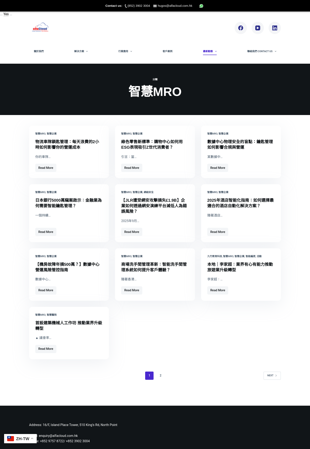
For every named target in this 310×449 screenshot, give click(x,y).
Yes (6, 14)
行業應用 (125, 51)
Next (272, 373)
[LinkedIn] (275, 28)
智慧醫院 (52, 313)
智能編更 (250, 255)
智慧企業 (52, 133)
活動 (259, 255)
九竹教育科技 (214, 255)
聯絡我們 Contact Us (262, 51)
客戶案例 (167, 51)
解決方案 (81, 51)
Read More (45, 166)
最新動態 (210, 51)
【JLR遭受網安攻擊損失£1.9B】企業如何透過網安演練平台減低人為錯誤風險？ (154, 205)
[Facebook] (241, 28)
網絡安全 (149, 192)
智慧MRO (40, 133)
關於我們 (39, 51)
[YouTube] (258, 28)
